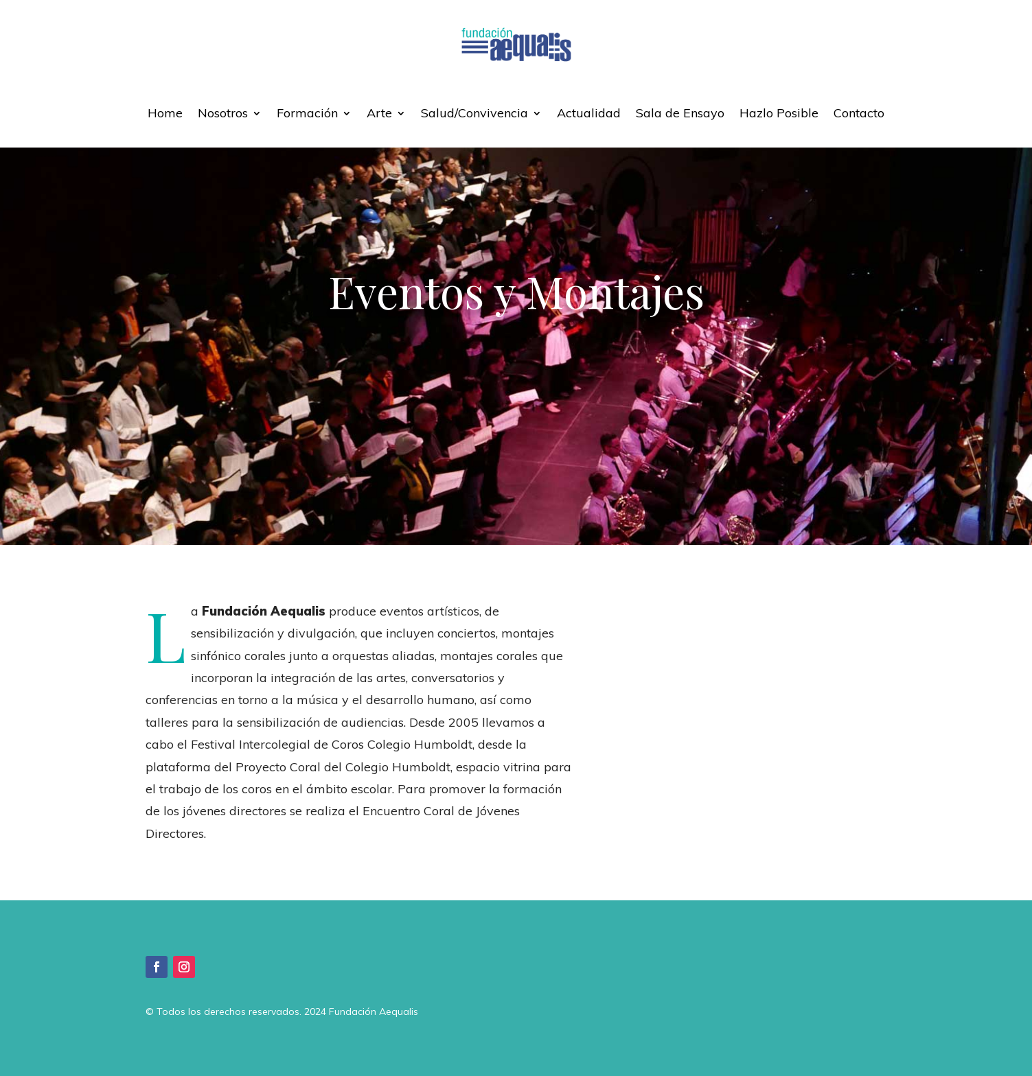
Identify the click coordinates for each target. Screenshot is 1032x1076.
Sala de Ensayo (680, 113)
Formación (307, 113)
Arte (379, 113)
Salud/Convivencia (474, 113)
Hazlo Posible (778, 113)
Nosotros (223, 113)
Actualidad (589, 113)
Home (165, 113)
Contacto (859, 113)
